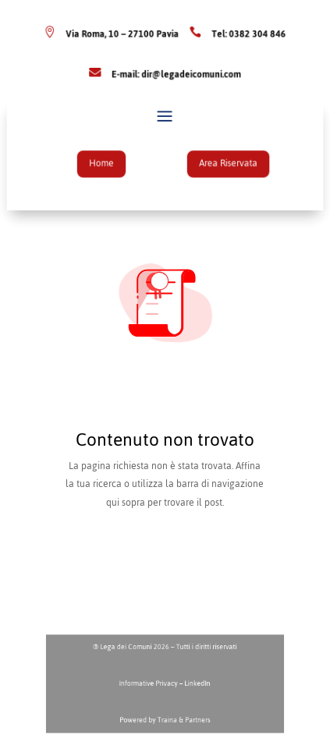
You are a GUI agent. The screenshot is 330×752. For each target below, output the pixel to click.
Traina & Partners (180, 714)
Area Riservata (222, 162)
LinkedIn (193, 684)
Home (107, 162)
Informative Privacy (151, 684)
